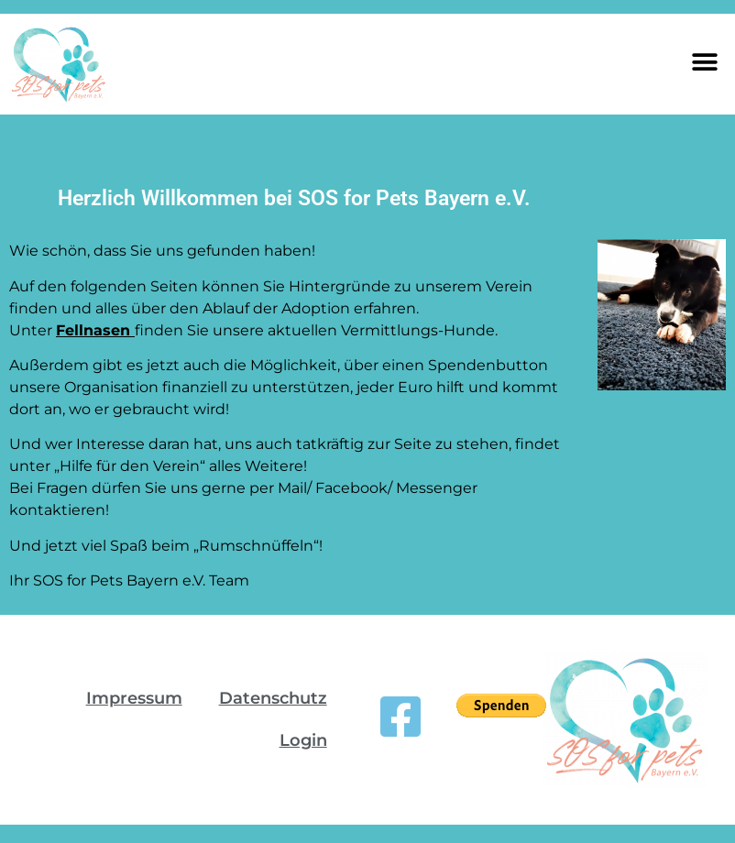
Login (303, 740)
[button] (705, 61)
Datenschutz (273, 698)
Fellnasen (95, 330)
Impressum (134, 698)
